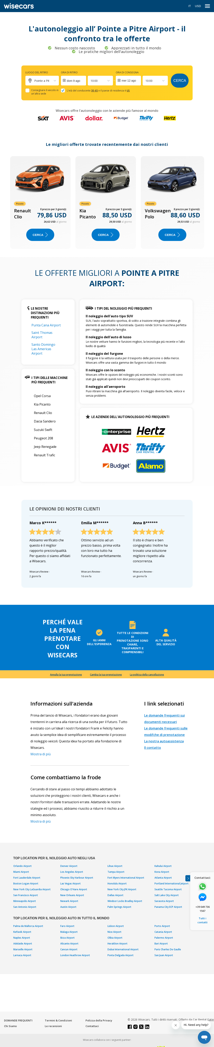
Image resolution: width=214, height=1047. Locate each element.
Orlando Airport (22, 866)
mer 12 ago (129, 80)
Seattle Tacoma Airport (168, 889)
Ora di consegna (127, 72)
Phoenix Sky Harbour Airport (76, 877)
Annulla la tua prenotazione (66, 674)
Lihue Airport (115, 866)
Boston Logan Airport (25, 883)
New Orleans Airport (72, 895)
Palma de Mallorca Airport (28, 926)
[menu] (207, 6)
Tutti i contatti (202, 920)
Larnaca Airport (22, 955)
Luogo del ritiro (36, 72)
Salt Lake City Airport (166, 895)
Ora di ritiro (69, 72)
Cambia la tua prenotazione (106, 674)
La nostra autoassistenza (164, 741)
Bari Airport (161, 943)
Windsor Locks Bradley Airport (125, 901)
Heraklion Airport (117, 943)
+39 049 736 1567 (202, 909)
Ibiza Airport (67, 937)
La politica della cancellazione (147, 674)
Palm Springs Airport (119, 907)
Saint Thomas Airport (41, 334)
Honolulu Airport (117, 883)
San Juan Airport (163, 955)
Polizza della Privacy (99, 1020)
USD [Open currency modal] (198, 6)
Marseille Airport (22, 949)
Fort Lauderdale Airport (26, 877)
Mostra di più (40, 754)
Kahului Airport (163, 866)
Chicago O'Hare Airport (73, 889)
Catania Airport (163, 932)
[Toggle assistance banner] (187, 878)
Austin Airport (68, 907)
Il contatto (152, 747)
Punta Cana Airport (46, 325)
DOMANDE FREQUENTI (18, 1020)
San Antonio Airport (24, 907)
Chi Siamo (10, 1026)
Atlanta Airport (163, 877)
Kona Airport (161, 872)
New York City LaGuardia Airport (32, 889)
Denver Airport (68, 866)
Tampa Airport (116, 872)
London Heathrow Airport (75, 955)
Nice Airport (114, 932)
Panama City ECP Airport (168, 907)
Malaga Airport (69, 932)
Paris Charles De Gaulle (167, 949)
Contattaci (92, 1026)
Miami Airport (21, 872)
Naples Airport (21, 937)
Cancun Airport (68, 949)
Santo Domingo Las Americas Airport (43, 349)
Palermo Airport (163, 937)
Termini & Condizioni (58, 1020)
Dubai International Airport (123, 949)
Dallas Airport (115, 895)
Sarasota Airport (164, 901)
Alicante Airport (69, 943)
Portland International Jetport (171, 883)
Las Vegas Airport (70, 883)
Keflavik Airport (22, 932)
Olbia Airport (115, 937)
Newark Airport (69, 901)
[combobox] (145, 81)
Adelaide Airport (22, 943)
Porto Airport (162, 926)
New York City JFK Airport (122, 889)
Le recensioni (53, 1026)
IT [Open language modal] (189, 6)
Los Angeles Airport (71, 872)
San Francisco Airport (25, 895)
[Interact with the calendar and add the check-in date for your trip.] (73, 80)
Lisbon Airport (116, 926)
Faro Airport (67, 926)
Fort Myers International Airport (126, 877)
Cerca (179, 81)
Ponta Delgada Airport (121, 955)
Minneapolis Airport (24, 901)
